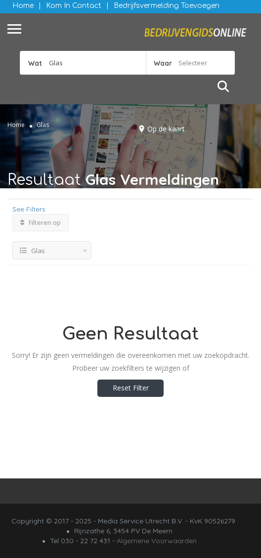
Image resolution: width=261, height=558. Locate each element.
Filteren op (40, 222)
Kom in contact (73, 5)
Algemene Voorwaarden (157, 540)
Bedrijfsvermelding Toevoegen (166, 5)
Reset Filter (131, 387)
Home (23, 5)
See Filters (28, 209)
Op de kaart (166, 128)
